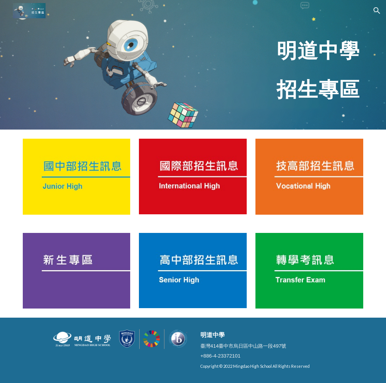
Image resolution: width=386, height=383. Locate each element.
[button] (377, 11)
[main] (222, 65)
